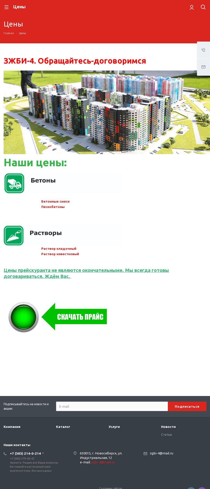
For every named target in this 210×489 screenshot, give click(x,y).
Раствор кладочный (58, 248)
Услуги (114, 427)
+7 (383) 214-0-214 (25, 453)
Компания (12, 427)
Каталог (63, 427)
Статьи (166, 434)
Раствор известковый (60, 254)
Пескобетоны (53, 207)
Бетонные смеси (55, 201)
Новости (168, 427)
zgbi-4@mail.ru (103, 462)
